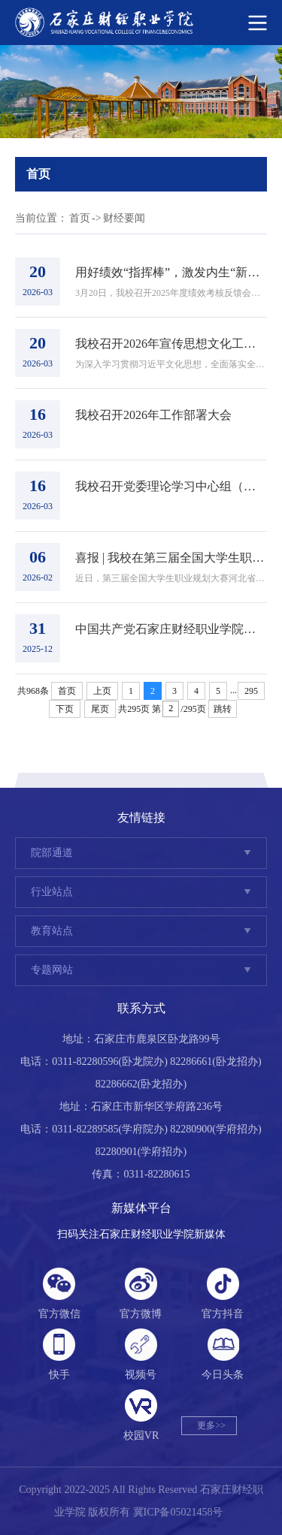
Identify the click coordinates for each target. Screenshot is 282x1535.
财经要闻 (124, 218)
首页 (79, 218)
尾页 (100, 709)
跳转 (223, 709)
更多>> (211, 1425)
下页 (65, 709)
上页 (102, 691)
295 (251, 691)
